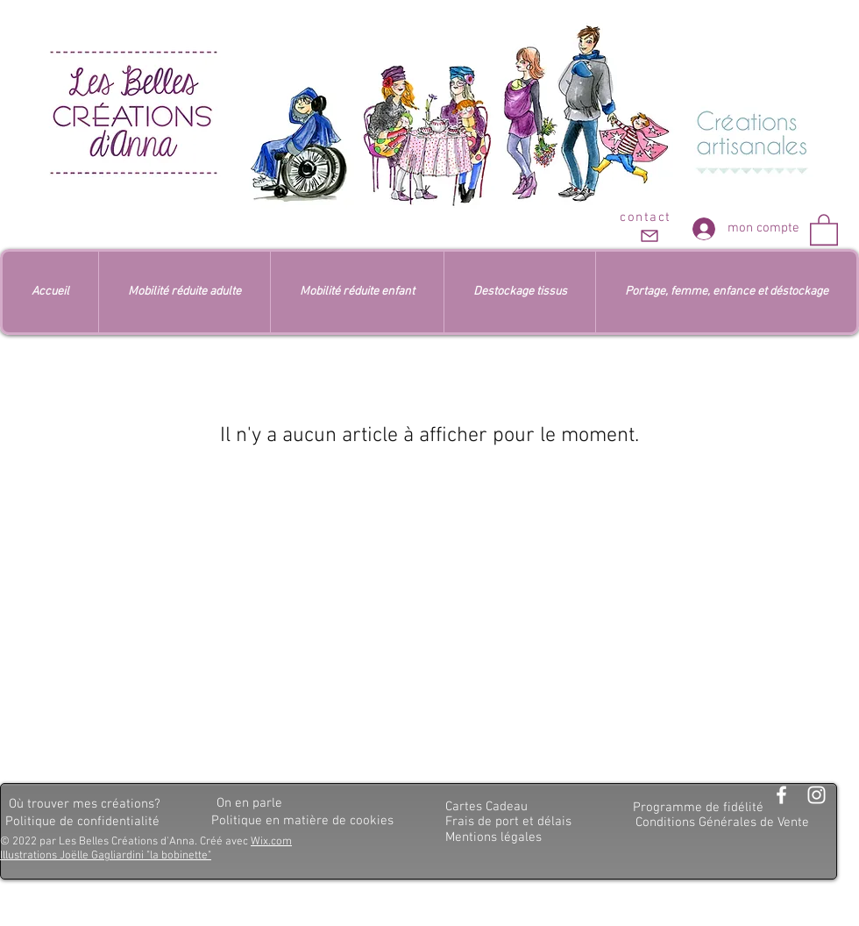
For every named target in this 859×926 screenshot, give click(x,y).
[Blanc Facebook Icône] (781, 795)
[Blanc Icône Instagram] (816, 795)
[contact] (647, 228)
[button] (824, 229)
